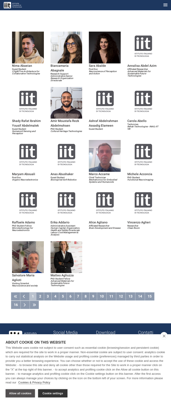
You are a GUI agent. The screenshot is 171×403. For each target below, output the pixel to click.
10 (102, 296)
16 (16, 305)
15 (150, 296)
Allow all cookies (20, 393)
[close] (164, 336)
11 (111, 296)
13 (130, 296)
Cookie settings (53, 393)
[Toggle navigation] (165, 5)
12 (121, 296)
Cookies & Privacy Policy (34, 382)
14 (140, 296)
